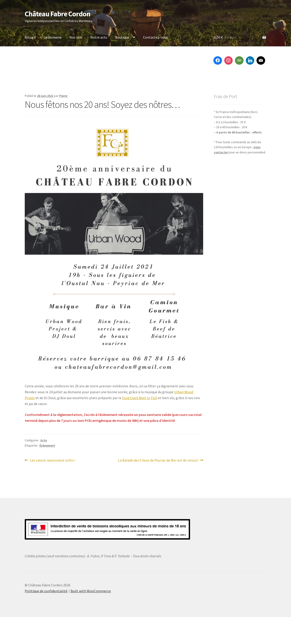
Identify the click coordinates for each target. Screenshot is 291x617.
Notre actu (98, 37)
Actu (43, 440)
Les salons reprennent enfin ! (52, 460)
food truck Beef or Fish (139, 398)
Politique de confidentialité (46, 591)
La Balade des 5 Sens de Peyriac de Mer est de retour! (158, 460)
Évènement (47, 445)
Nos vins (75, 37)
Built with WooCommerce (91, 591)
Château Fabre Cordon (57, 13)
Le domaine (53, 37)
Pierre (63, 96)
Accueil (30, 37)
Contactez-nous (155, 37)
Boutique (122, 37)
